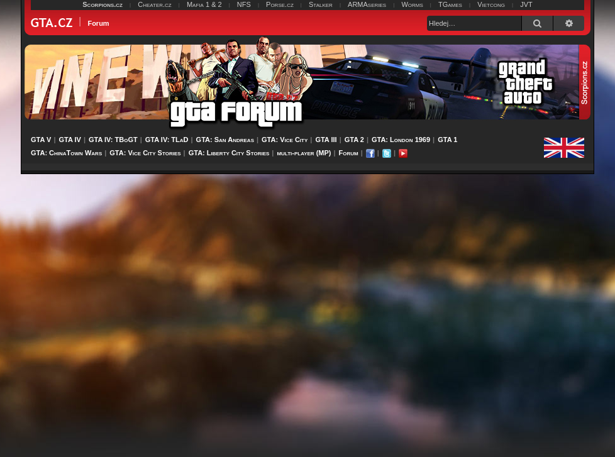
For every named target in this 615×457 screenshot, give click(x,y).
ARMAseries (367, 4)
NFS (244, 4)
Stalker (321, 4)
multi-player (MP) (304, 153)
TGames (450, 4)
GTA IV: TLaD (167, 139)
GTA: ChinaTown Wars (66, 153)
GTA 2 (354, 139)
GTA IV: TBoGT (113, 139)
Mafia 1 (198, 4)
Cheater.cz (155, 4)
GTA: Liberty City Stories (229, 153)
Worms (412, 4)
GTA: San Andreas (225, 139)
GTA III (325, 139)
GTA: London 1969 (401, 139)
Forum (348, 153)
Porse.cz (280, 4)
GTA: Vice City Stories (144, 153)
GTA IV (69, 139)
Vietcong (491, 4)
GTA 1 (447, 139)
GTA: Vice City (285, 139)
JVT (526, 4)
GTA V (41, 139)
